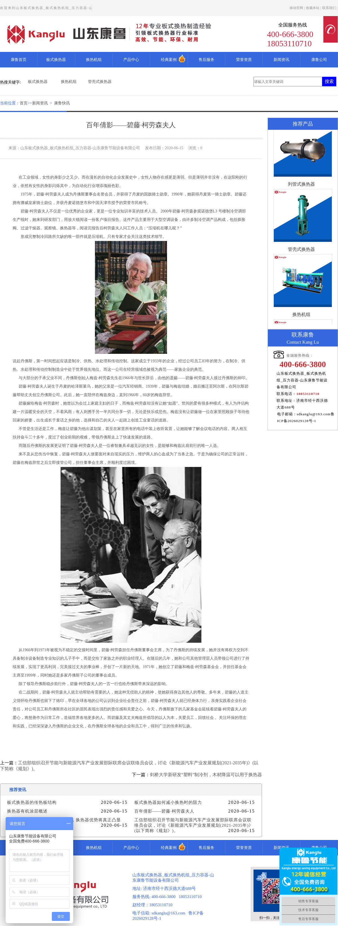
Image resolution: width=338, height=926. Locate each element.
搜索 (329, 81)
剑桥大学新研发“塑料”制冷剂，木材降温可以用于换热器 (206, 774)
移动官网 (296, 8)
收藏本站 (312, 8)
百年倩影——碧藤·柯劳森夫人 (164, 811)
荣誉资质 (244, 60)
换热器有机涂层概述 (27, 811)
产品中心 (131, 60)
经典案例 (169, 60)
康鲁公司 (319, 60)
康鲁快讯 (62, 103)
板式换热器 (56, 60)
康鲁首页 (18, 60)
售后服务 (206, 60)
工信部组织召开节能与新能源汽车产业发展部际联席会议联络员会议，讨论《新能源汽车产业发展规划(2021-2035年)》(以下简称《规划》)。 (193, 825)
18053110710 (307, 394)
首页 (24, 103)
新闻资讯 (281, 60)
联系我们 (329, 8)
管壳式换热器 (100, 82)
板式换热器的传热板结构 (32, 802)
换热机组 (94, 60)
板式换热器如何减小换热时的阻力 (168, 802)
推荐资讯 (17, 789)
